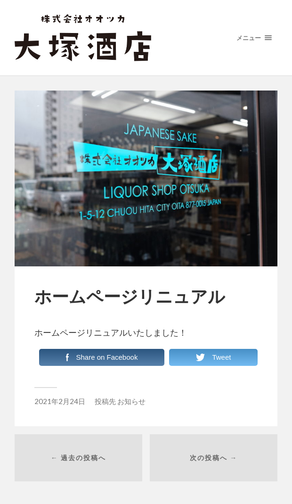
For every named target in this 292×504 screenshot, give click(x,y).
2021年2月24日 (59, 401)
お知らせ (131, 401)
